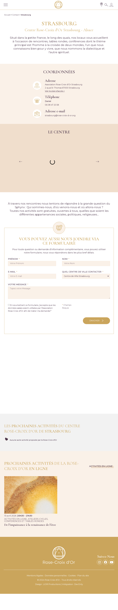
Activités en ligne (101, 466)
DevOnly (78, 584)
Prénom (13, 259)
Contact (15, 15)
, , (26, 520)
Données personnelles (56, 575)
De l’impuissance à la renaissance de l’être (30, 525)
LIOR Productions (52, 584)
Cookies (72, 575)
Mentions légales (35, 575)
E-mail (12, 272)
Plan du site (83, 575)
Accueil (7, 15)
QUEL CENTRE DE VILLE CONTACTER (82, 272)
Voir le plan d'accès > (55, 91)
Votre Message (17, 284)
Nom (65, 259)
